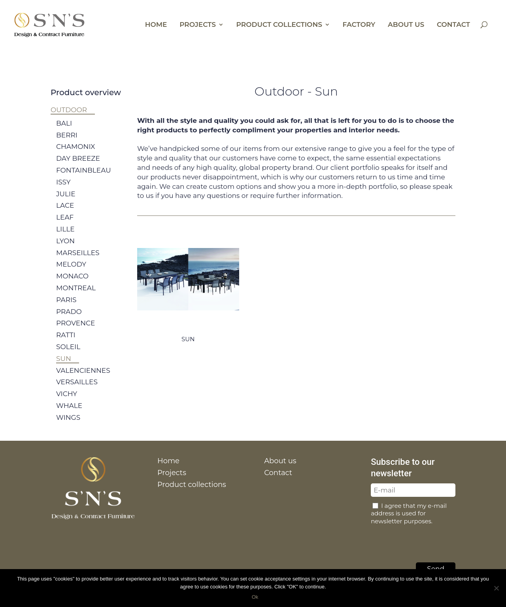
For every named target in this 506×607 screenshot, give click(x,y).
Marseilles (78, 260)
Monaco (72, 284)
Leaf (65, 225)
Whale (69, 413)
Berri (66, 143)
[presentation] (431, 541)
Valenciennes (83, 378)
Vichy (66, 401)
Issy (63, 190)
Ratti (66, 342)
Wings (68, 425)
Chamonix (75, 154)
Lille (65, 237)
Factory (359, 25)
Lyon (65, 248)
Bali (64, 131)
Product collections (279, 25)
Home (156, 25)
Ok (255, 597)
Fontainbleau (83, 178)
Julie (66, 201)
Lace (65, 213)
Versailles (77, 389)
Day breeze (78, 166)
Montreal (76, 295)
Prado (69, 319)
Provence (75, 331)
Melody (71, 272)
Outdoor (69, 110)
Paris (66, 307)
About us (406, 25)
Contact (453, 25)
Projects (197, 25)
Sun (63, 366)
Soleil (68, 354)
